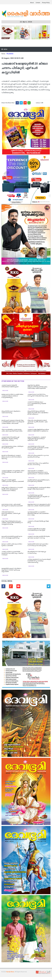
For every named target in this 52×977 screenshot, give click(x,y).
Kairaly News (10, 972)
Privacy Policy (46, 2)
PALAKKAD (10, 54)
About (32, 2)
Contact (38, 2)
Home (3, 54)
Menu (5, 49)
